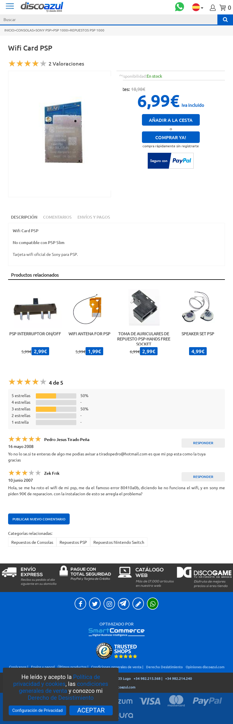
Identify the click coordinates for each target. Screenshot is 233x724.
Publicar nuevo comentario (38, 519)
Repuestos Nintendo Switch (118, 542)
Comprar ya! (170, 137)
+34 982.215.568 (147, 678)
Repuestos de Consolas (32, 542)
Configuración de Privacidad (37, 710)
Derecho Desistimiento (164, 667)
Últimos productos (72, 667)
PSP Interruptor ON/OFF (35, 333)
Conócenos (17, 667)
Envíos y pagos (42, 667)
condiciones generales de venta (63, 687)
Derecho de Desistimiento (61, 697)
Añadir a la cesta (171, 120)
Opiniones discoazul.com (205, 667)
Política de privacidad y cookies (56, 680)
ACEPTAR (91, 710)
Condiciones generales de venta (116, 667)
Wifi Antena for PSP (89, 333)
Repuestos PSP (73, 542)
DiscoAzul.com (78, 6)
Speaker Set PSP (198, 333)
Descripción (24, 217)
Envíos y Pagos (93, 217)
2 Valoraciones (66, 63)
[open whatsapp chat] (179, 7)
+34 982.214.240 (178, 678)
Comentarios (57, 217)
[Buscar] (225, 19)
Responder (203, 442)
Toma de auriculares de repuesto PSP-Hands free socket (143, 339)
